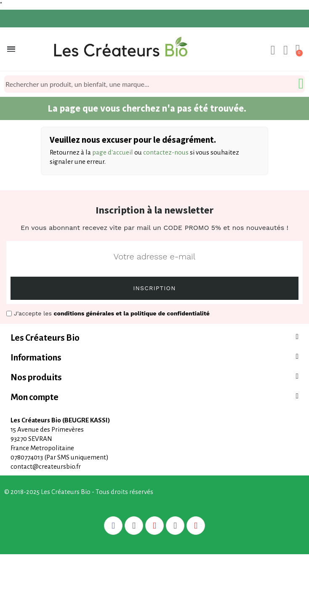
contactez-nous (166, 152)
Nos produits (36, 377)
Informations (36, 358)
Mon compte (35, 397)
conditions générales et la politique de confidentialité (132, 313)
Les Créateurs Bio (45, 338)
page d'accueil (112, 152)
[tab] (154, 338)
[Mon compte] (273, 50)
